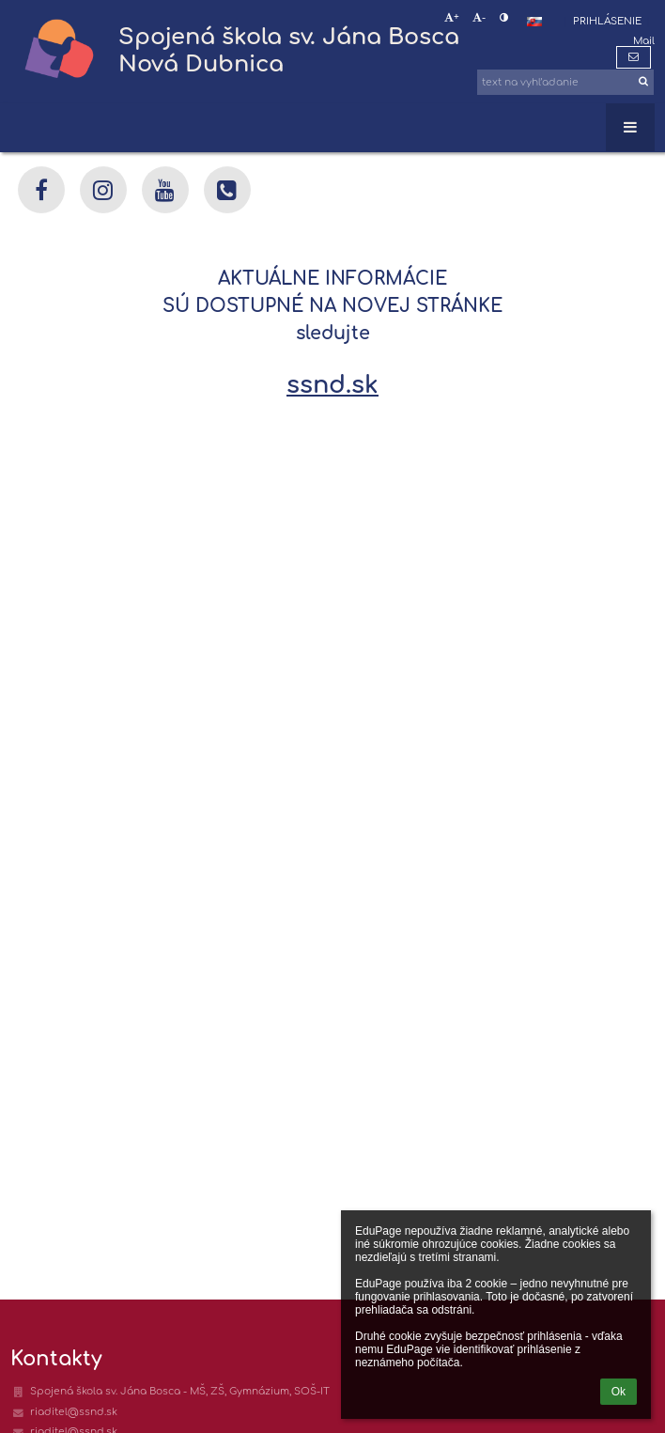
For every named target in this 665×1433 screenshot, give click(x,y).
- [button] (479, 17)
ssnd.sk (332, 384)
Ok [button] (618, 1391)
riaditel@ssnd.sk (73, 1412)
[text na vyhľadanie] (565, 82)
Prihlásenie (607, 21)
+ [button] (451, 17)
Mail (644, 41)
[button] (534, 21)
